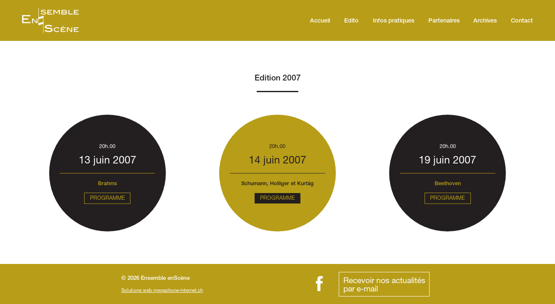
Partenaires (444, 21)
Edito (351, 21)
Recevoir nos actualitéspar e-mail (384, 284)
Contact (522, 21)
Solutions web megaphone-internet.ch (162, 290)
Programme (107, 198)
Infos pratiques (393, 21)
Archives (485, 21)
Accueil (320, 21)
